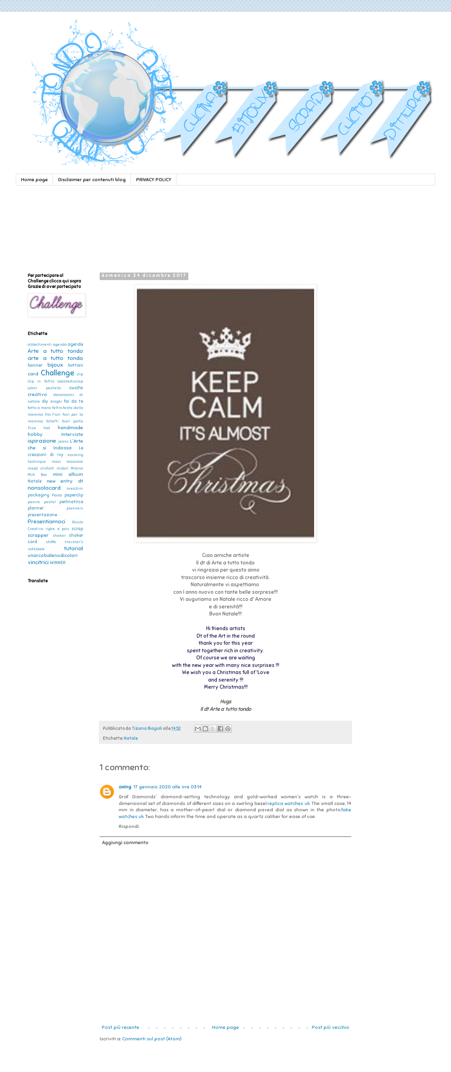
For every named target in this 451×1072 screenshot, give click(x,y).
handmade (70, 427)
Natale (131, 738)
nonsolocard (44, 487)
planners (74, 508)
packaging (38, 495)
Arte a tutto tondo (55, 350)
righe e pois (57, 529)
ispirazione (42, 440)
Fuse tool (39, 428)
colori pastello (44, 388)
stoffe (51, 542)
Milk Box (37, 474)
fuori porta (72, 421)
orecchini (75, 488)
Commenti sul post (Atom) (152, 1039)
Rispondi (129, 826)
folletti (52, 421)
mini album (68, 474)
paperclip (73, 495)
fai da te (73, 401)
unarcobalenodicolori (53, 555)
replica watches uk (288, 803)
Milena (77, 468)
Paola (57, 495)
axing (125, 787)
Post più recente (120, 1027)
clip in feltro (41, 381)
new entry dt (65, 481)
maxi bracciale (67, 461)
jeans (63, 441)
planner (36, 508)
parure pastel (42, 502)
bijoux (55, 364)
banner (35, 365)
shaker (59, 535)
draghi (56, 401)
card (33, 374)
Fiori (56, 414)
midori (62, 468)
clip (80, 374)
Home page (34, 179)
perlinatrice (71, 501)
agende (75, 344)
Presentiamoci (46, 521)
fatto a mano (39, 407)
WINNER (57, 562)
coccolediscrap (70, 381)
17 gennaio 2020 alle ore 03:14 (167, 787)
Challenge (57, 373)
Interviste (72, 434)
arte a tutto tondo (55, 358)
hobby (35, 434)
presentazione (42, 514)
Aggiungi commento (125, 842)
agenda (60, 344)
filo (48, 414)
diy (45, 401)
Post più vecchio (330, 1027)
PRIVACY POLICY (153, 179)
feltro (57, 407)
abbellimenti (40, 344)
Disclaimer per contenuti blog (92, 179)
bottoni (75, 365)
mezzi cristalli (41, 468)
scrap (77, 528)
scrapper (38, 535)
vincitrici (38, 562)
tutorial (73, 548)
